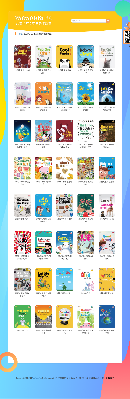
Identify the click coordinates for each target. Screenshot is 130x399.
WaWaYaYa (36, 378)
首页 (20, 34)
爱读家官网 (110, 378)
